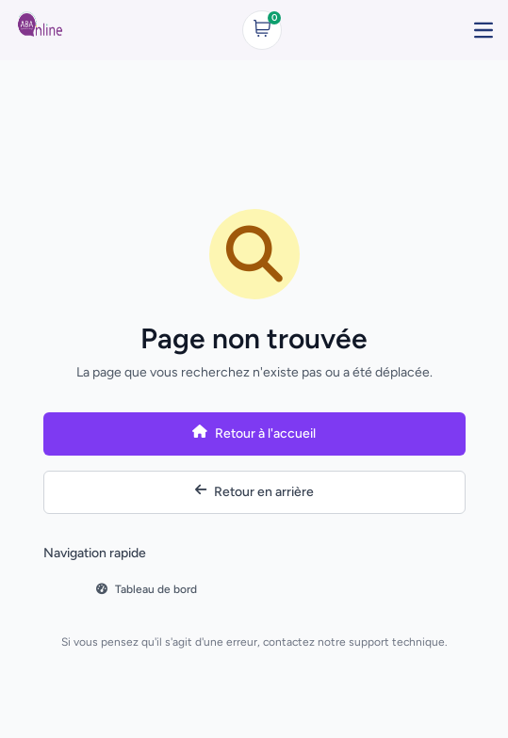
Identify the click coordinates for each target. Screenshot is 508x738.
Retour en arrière (254, 491)
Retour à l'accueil (254, 434)
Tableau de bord (146, 589)
